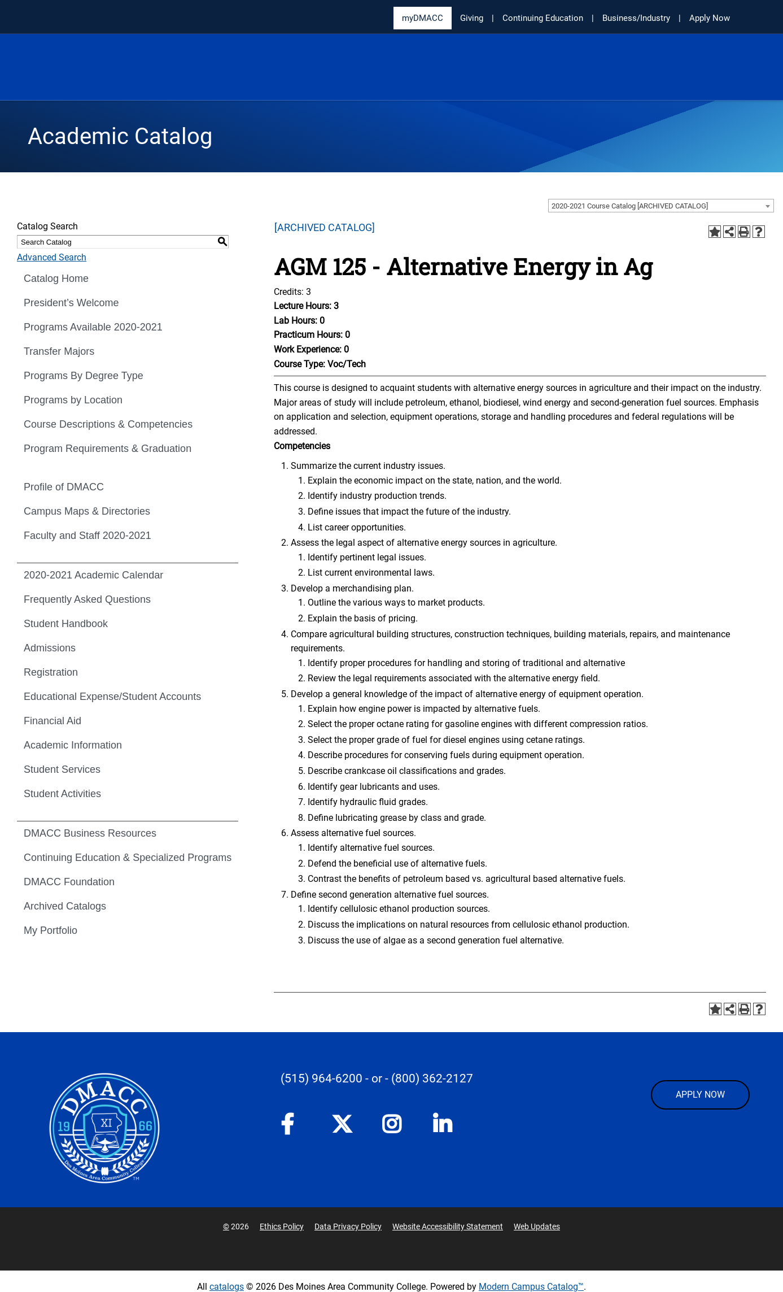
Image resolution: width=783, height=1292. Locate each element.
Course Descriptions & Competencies (108, 424)
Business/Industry (636, 18)
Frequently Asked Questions (87, 599)
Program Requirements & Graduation (107, 448)
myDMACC (422, 18)
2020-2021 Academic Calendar (93, 575)
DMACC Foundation (69, 882)
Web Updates (537, 1226)
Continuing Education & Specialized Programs (127, 857)
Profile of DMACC (64, 487)
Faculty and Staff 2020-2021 (87, 535)
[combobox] (661, 205)
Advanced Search (51, 257)
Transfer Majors (59, 351)
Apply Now (709, 18)
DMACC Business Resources (90, 833)
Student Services (62, 769)
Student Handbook (66, 623)
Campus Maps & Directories (87, 511)
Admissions (50, 648)
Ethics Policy (282, 1226)
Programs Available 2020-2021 (93, 327)
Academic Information (73, 745)
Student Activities (62, 793)
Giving (471, 18)
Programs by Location (73, 400)
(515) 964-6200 (321, 1078)
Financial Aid (52, 721)
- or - (376, 1078)
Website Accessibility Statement (447, 1226)
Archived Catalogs (65, 906)
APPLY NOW (700, 1094)
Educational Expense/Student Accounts (112, 696)
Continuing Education (542, 18)
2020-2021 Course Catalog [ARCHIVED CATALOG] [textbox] (630, 206)
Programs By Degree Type (83, 375)
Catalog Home (56, 278)
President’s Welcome (71, 302)
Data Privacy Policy (348, 1226)
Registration (51, 672)
